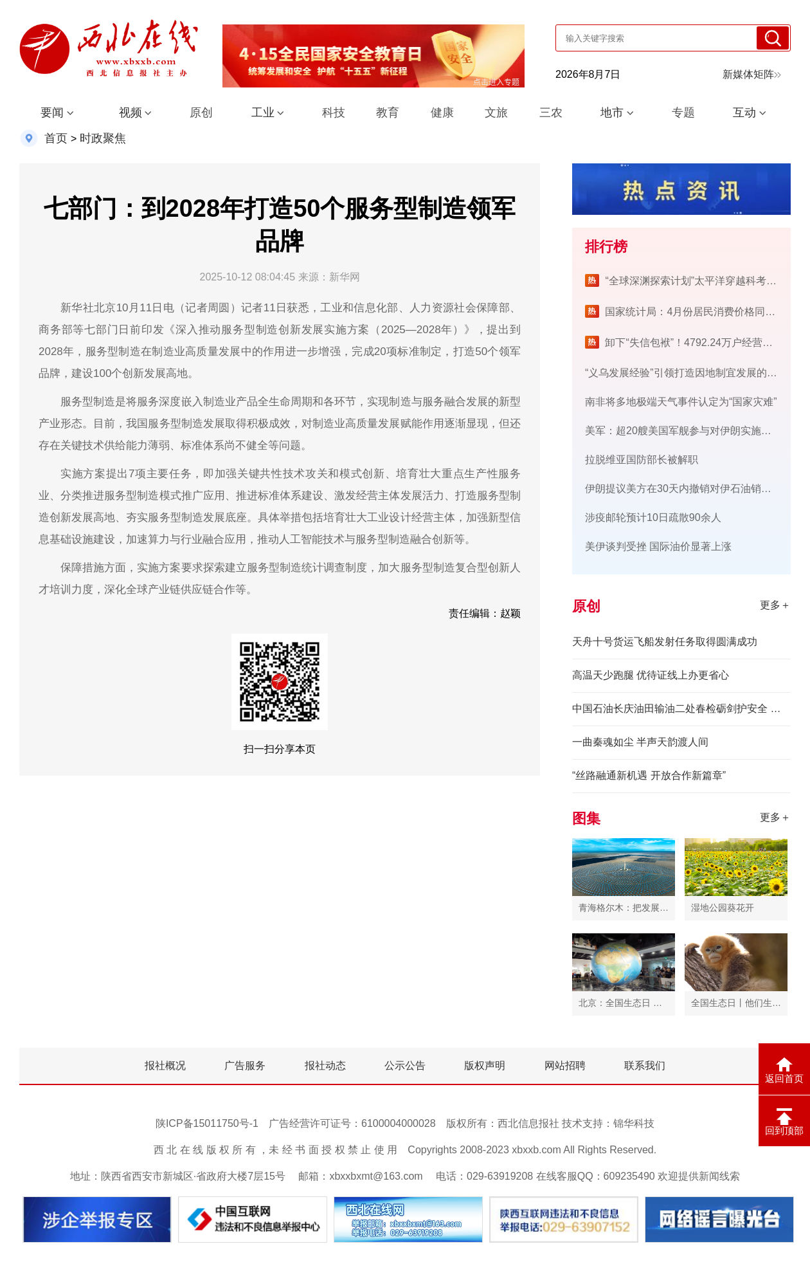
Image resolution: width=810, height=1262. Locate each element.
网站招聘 (565, 1065)
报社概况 (165, 1065)
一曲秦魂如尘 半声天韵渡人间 (640, 741)
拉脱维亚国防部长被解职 (641, 459)
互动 (744, 112)
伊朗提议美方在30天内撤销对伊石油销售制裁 (688, 488)
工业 (262, 112)
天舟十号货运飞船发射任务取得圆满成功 (664, 641)
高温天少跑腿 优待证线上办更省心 (650, 675)
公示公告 (405, 1065)
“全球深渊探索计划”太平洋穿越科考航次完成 (706, 280)
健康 (442, 112)
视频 (130, 112)
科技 (333, 112)
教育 (387, 112)
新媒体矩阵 (752, 74)
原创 (201, 112)
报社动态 (325, 1065)
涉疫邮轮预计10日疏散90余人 (653, 517)
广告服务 (245, 1065)
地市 (612, 112)
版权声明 (484, 1065)
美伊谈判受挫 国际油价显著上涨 (658, 546)
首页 (56, 138)
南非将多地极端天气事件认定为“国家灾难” (681, 401)
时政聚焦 (103, 138)
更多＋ (775, 604)
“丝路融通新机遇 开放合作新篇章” (649, 775)
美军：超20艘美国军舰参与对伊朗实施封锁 (683, 430)
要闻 (52, 112)
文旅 (496, 112)
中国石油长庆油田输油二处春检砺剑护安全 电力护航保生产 (681, 708)
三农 (550, 112)
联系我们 (644, 1065)
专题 (683, 112)
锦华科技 (633, 1123)
